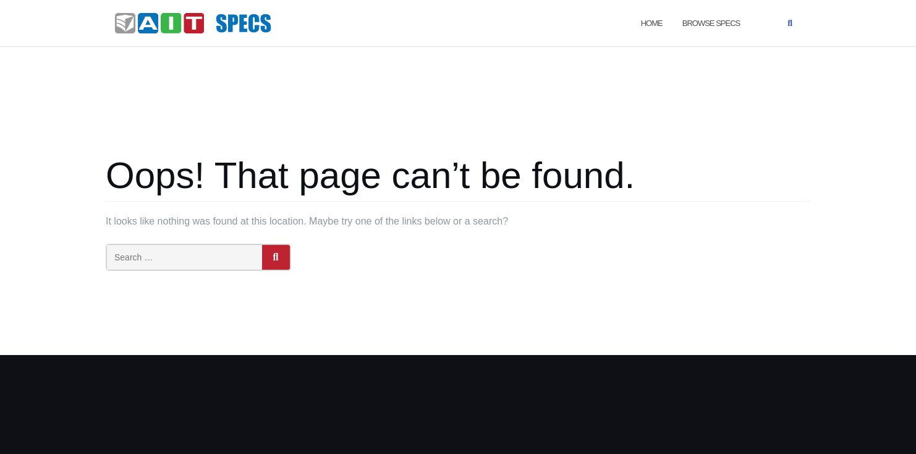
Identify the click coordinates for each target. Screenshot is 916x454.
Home (652, 23)
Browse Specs (711, 23)
